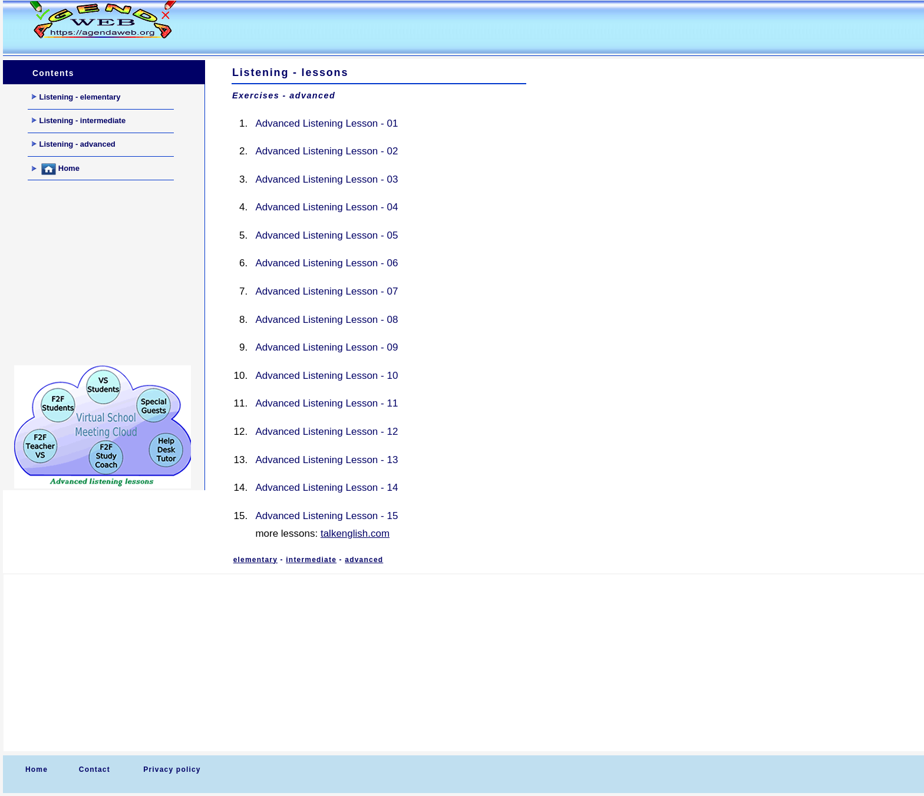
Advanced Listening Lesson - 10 (326, 375)
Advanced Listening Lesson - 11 (326, 403)
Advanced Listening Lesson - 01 (326, 123)
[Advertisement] (417, 27)
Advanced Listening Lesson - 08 (326, 319)
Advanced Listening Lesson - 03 (326, 179)
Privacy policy (172, 769)
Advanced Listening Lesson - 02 (326, 151)
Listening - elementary (76, 97)
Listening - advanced (74, 144)
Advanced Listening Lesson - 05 (326, 235)
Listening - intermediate (79, 120)
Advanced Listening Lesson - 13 (326, 459)
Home (56, 169)
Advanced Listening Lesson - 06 (326, 263)
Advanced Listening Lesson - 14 (326, 487)
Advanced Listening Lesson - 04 (326, 207)
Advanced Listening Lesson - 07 (326, 291)
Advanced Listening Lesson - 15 (326, 515)
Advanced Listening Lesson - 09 (326, 347)
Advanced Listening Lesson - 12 (326, 431)
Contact (94, 769)
